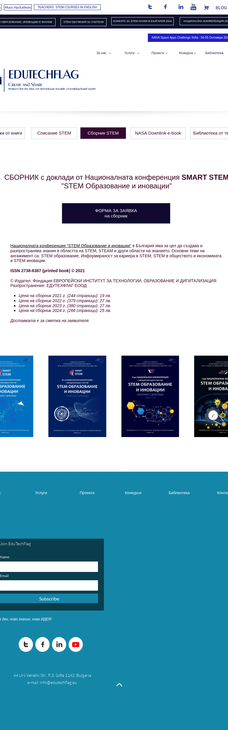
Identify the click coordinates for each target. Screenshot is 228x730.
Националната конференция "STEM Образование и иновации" (70, 245)
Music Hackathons (18, 7)
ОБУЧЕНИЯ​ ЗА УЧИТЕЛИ (88, 22)
